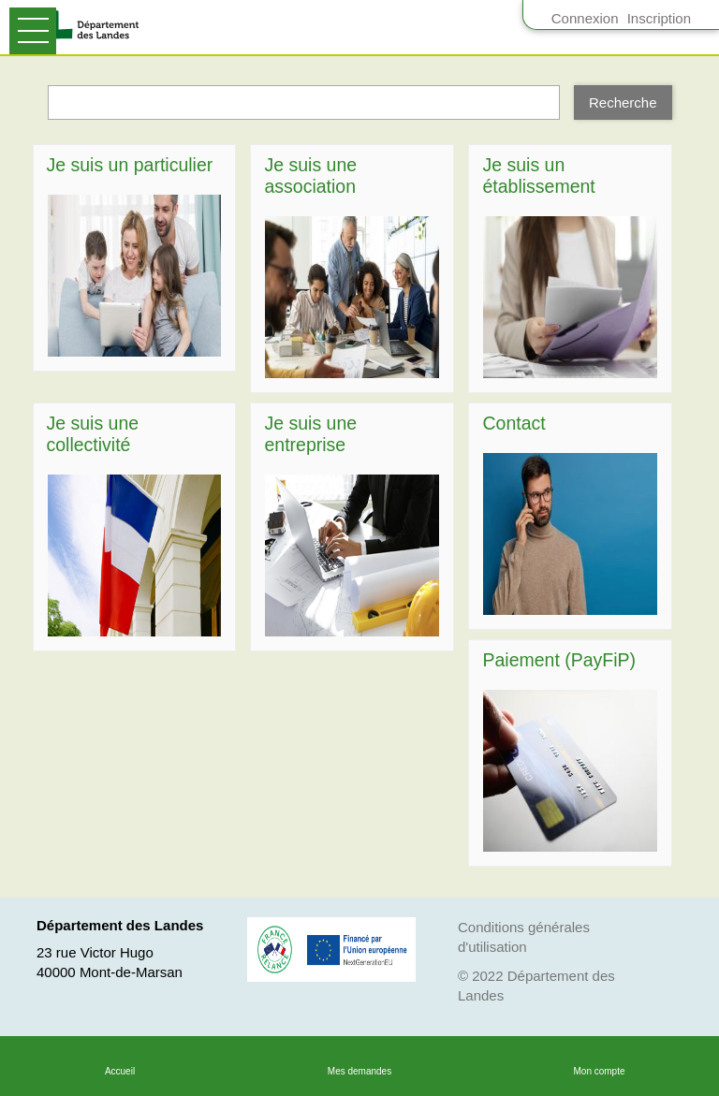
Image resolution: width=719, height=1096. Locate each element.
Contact (513, 423)
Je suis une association (310, 175)
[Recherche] (623, 103)
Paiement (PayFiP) (559, 660)
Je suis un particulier (130, 164)
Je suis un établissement (538, 175)
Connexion (585, 18)
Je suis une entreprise (310, 434)
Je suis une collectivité (93, 434)
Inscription (659, 18)
